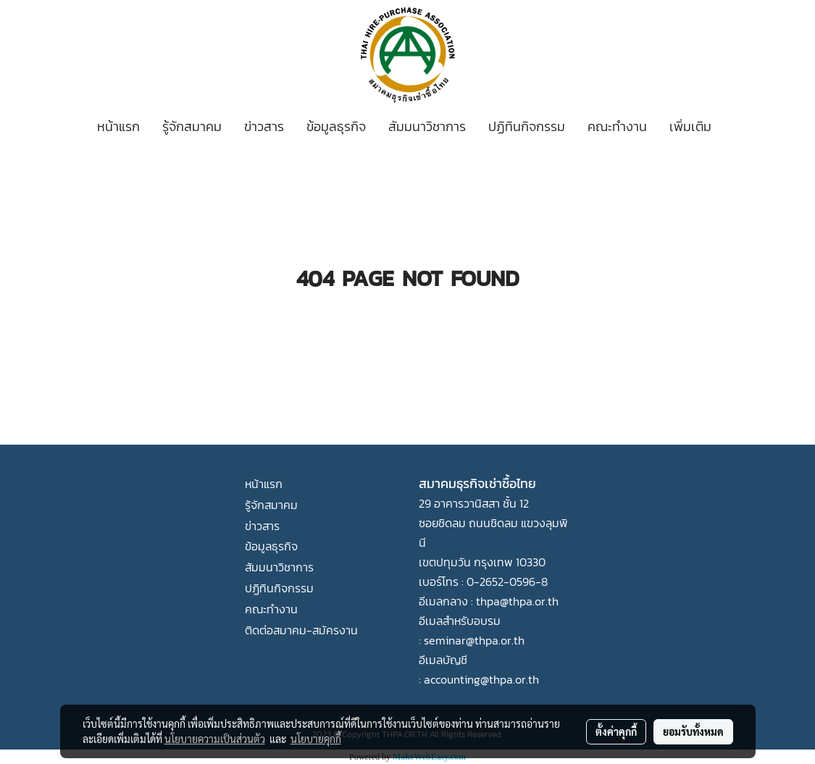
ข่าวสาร (264, 126)
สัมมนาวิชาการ (427, 126)
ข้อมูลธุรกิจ (336, 126)
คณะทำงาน (617, 126)
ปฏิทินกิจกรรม (526, 126)
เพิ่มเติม (690, 126)
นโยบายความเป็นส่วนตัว (214, 738)
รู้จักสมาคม (192, 126)
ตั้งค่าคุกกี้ (616, 731)
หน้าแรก (118, 126)
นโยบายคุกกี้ (316, 738)
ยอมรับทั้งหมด (693, 731)
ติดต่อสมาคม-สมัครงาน (301, 630)
